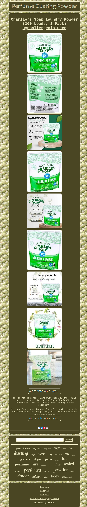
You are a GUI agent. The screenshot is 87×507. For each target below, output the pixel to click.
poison (18, 471)
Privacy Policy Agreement (44, 499)
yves (46, 477)
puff (41, 454)
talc (67, 454)
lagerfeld (37, 448)
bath (65, 458)
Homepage (44, 487)
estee (72, 471)
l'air (71, 448)
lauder (47, 471)
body (55, 476)
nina (64, 449)
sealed (68, 463)
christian (43, 465)
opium (48, 459)
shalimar (58, 454)
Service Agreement (44, 502)
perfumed (32, 470)
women (57, 460)
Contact (44, 495)
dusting (21, 453)
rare (34, 464)
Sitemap (44, 491)
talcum (36, 476)
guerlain (25, 459)
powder (60, 470)
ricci (50, 465)
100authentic (67, 477)
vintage (23, 475)
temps (33, 455)
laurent (26, 448)
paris (18, 449)
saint (73, 455)
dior (58, 464)
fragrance (47, 449)
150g (49, 454)
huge (57, 448)
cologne (37, 459)
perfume (22, 464)
